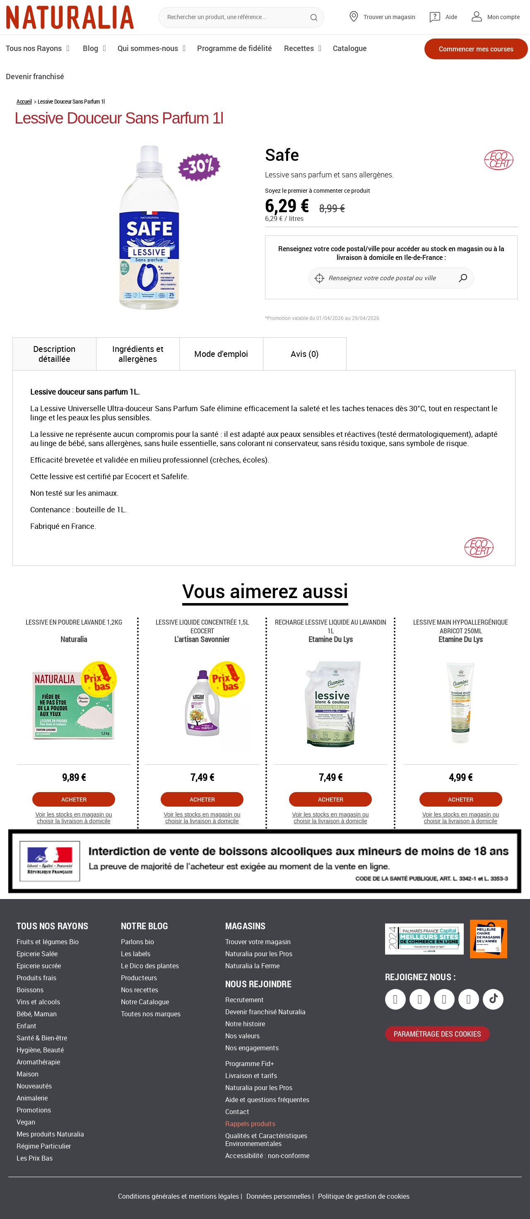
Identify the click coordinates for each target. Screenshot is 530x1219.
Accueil (24, 101)
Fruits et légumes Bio (48, 942)
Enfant (26, 1026)
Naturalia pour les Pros (258, 954)
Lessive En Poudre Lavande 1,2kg (74, 622)
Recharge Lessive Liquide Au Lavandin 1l (330, 626)
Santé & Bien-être (42, 1038)
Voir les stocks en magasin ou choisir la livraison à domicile (73, 818)
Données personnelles (278, 1196)
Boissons (30, 990)
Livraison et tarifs (251, 1076)
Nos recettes (139, 990)
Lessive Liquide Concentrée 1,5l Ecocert (202, 626)
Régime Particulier (44, 1146)
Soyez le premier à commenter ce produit (317, 190)
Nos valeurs (242, 1036)
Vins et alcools (38, 1002)
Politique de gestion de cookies (364, 1196)
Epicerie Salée (37, 954)
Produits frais (36, 978)
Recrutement (244, 1000)
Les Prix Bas (35, 1158)
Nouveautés (34, 1086)
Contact (237, 1112)
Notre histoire (245, 1024)
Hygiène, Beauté (40, 1050)
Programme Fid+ (249, 1064)
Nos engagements (252, 1048)
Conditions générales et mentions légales (178, 1196)
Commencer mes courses (476, 48)
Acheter (74, 799)
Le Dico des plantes (150, 966)
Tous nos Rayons (34, 48)
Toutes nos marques (151, 1014)
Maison (28, 1074)
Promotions (34, 1110)
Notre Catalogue (145, 1002)
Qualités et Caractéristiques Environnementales (266, 1140)
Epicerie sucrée (39, 966)
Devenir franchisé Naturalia (265, 1012)
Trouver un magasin (389, 17)
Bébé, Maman (37, 1014)
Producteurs (139, 978)
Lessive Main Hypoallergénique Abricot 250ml (460, 626)
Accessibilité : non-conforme (267, 1156)
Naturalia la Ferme (252, 966)
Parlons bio (137, 942)
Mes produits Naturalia (50, 1134)
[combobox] (241, 17)
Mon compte (503, 17)
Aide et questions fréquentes (267, 1100)
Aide (451, 17)
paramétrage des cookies (437, 1034)
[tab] (54, 354)
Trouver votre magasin (258, 942)
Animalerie (32, 1098)
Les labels (135, 954)
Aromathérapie (38, 1062)
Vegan (26, 1122)
